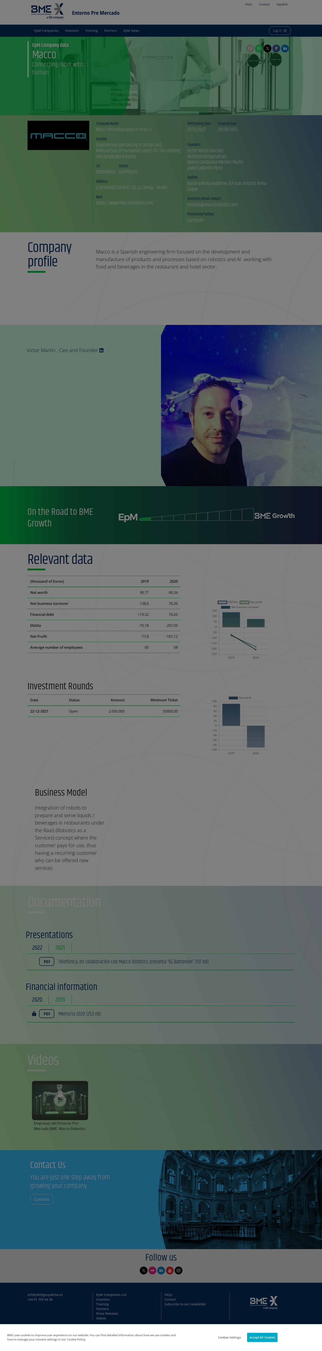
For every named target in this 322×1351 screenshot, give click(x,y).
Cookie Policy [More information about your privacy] (76, 1343)
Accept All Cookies (262, 1340)
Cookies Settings (229, 1340)
